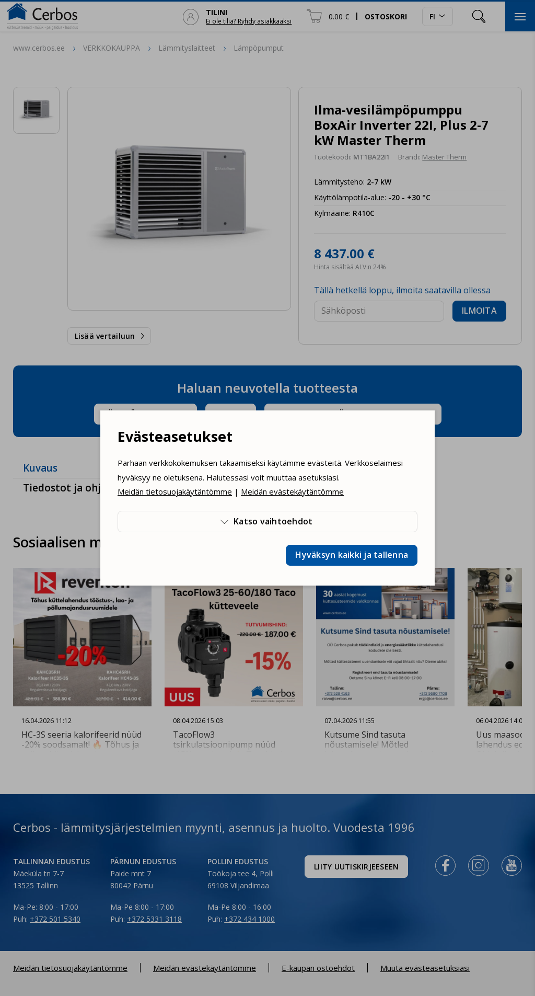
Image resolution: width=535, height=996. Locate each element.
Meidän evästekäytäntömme (292, 491)
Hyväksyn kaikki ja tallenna (351, 554)
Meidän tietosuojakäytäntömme (175, 491)
